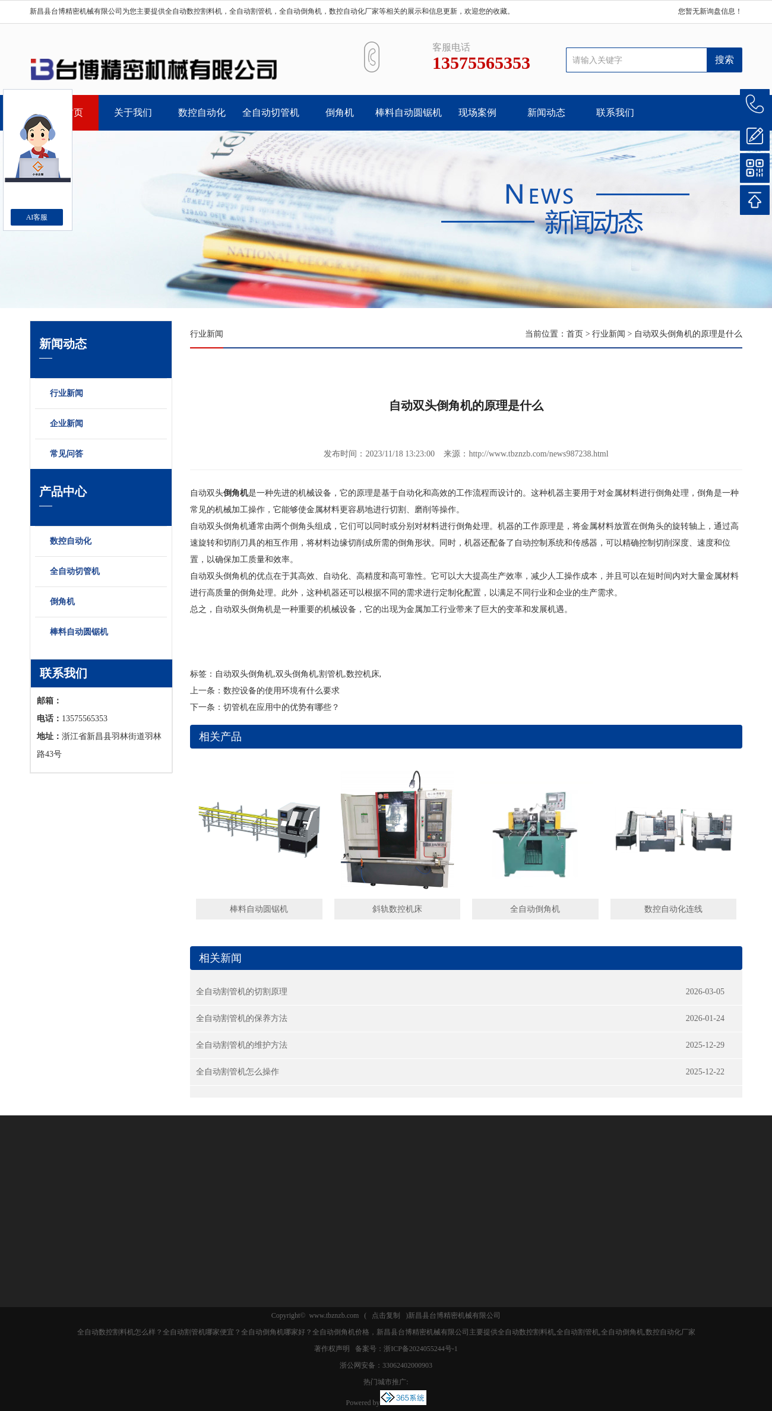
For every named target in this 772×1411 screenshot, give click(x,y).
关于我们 (133, 112)
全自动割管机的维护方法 (241, 1045)
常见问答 (106, 455)
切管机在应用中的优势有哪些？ (281, 707)
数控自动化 (202, 112)
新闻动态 (546, 112)
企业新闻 (106, 424)
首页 (575, 333)
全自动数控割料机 (193, 11)
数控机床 (362, 674)
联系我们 (615, 112)
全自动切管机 (270, 112)
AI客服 (37, 217)
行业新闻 (106, 394)
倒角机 (339, 112)
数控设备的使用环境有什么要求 (281, 690)
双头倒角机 (296, 674)
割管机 (331, 674)
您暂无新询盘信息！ (710, 11)
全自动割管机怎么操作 (237, 1071)
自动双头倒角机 (244, 674)
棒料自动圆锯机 (408, 112)
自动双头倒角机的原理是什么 (688, 333)
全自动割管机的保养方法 (241, 1018)
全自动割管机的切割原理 (241, 991)
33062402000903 (407, 1365)
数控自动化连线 (673, 909)
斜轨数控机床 (397, 909)
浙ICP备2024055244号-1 (421, 1349)
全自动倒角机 (535, 909)
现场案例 (477, 112)
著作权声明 (332, 1349)
